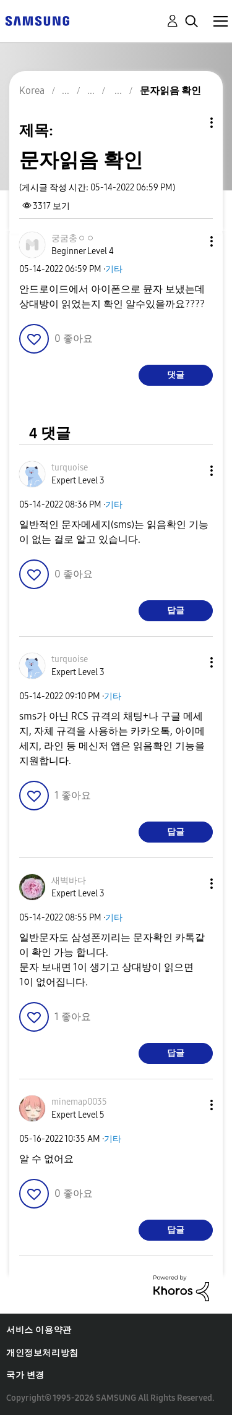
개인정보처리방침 (42, 1353)
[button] (191, 241)
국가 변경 (25, 1375)
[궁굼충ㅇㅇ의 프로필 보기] (73, 238)
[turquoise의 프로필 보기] (69, 467)
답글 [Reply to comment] (175, 610)
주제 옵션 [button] (190, 122)
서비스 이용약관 (39, 1330)
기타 (113, 269)
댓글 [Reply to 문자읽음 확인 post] (175, 375)
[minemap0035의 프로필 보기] (79, 1102)
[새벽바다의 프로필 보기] (68, 880)
